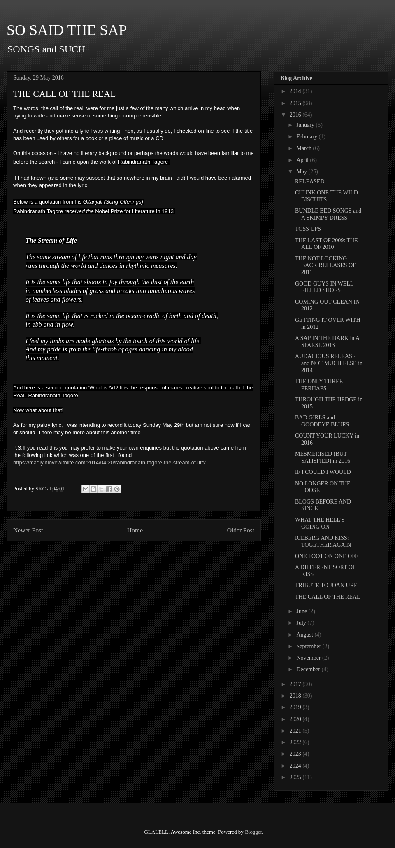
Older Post (240, 530)
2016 (296, 115)
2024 (296, 766)
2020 (296, 719)
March (304, 148)
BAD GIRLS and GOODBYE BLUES (322, 421)
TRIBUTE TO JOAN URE (326, 585)
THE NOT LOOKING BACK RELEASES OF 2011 (325, 265)
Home (135, 530)
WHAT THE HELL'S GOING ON (319, 523)
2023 (296, 754)
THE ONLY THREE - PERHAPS (320, 384)
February (307, 137)
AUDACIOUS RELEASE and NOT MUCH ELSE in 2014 (328, 363)
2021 (296, 731)
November (309, 658)
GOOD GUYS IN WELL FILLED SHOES (324, 287)
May (302, 172)
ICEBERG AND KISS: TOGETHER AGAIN (323, 541)
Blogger (253, 832)
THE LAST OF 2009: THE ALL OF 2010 (326, 244)
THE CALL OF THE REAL (327, 597)
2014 (296, 91)
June (302, 611)
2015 (296, 103)
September (309, 646)
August (305, 635)
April (303, 160)
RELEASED (310, 181)
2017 (296, 684)
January (306, 125)
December (308, 669)
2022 (296, 742)
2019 (296, 707)
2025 (296, 777)
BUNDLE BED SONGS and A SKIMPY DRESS (328, 214)
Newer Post (28, 530)
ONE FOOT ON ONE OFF (326, 556)
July (301, 623)
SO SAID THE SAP (67, 30)
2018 (296, 696)
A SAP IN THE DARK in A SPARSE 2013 (327, 341)
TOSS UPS (308, 229)
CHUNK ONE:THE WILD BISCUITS (326, 196)
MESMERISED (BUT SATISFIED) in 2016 (322, 457)
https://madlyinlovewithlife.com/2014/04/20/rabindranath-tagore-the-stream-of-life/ (109, 462)
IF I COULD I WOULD (323, 472)
